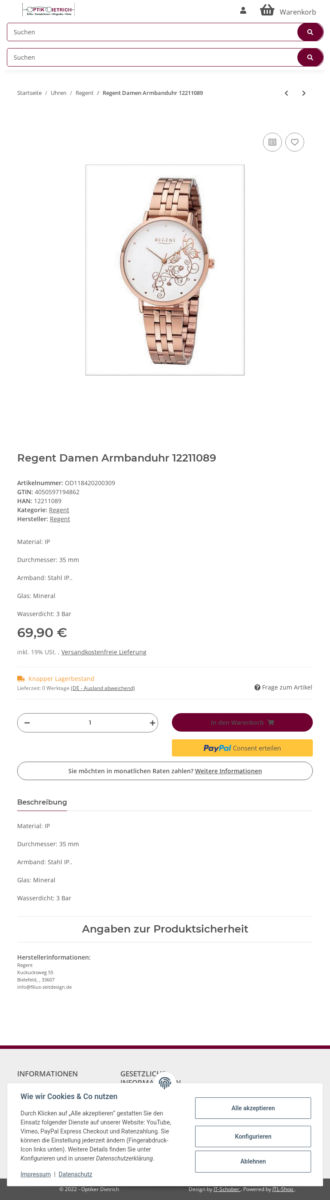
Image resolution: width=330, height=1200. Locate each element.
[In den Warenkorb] (24, 117)
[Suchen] (165, 32)
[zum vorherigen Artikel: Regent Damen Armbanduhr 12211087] (286, 93)
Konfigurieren (252, 1136)
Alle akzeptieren (252, 1108)
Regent (59, 510)
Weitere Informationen (228, 771)
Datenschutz (76, 1174)
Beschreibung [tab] (42, 802)
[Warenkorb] (288, 10)
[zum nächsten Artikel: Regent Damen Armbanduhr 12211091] (304, 93)
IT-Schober (227, 1189)
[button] (243, 10)
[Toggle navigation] (11, 5)
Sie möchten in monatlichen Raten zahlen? (165, 771)
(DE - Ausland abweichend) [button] (103, 688)
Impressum (36, 1174)
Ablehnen (252, 1161)
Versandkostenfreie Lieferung (104, 652)
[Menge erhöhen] (150, 723)
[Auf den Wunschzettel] (294, 142)
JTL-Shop (283, 1189)
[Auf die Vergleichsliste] (272, 142)
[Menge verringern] (27, 723)
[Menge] (90, 723)
